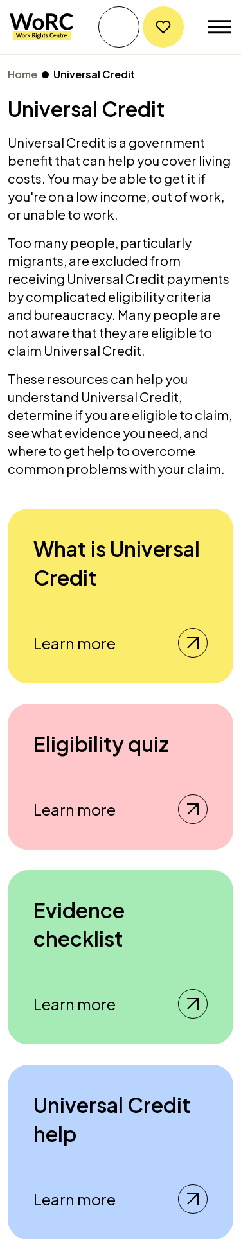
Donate (163, 27)
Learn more (120, 643)
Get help (118, 27)
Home (22, 74)
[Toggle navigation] (220, 27)
